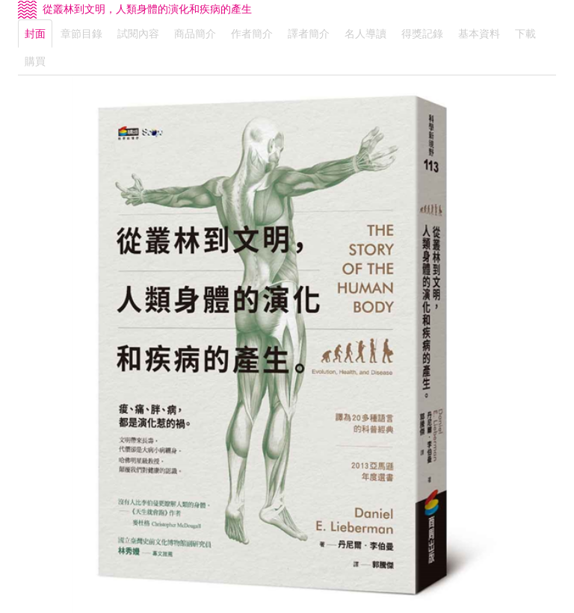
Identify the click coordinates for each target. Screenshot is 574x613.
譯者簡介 (309, 34)
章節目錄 (81, 34)
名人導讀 (365, 34)
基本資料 (479, 34)
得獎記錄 (422, 34)
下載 (525, 34)
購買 (35, 61)
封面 (35, 34)
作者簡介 (252, 34)
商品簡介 (195, 34)
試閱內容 (138, 34)
